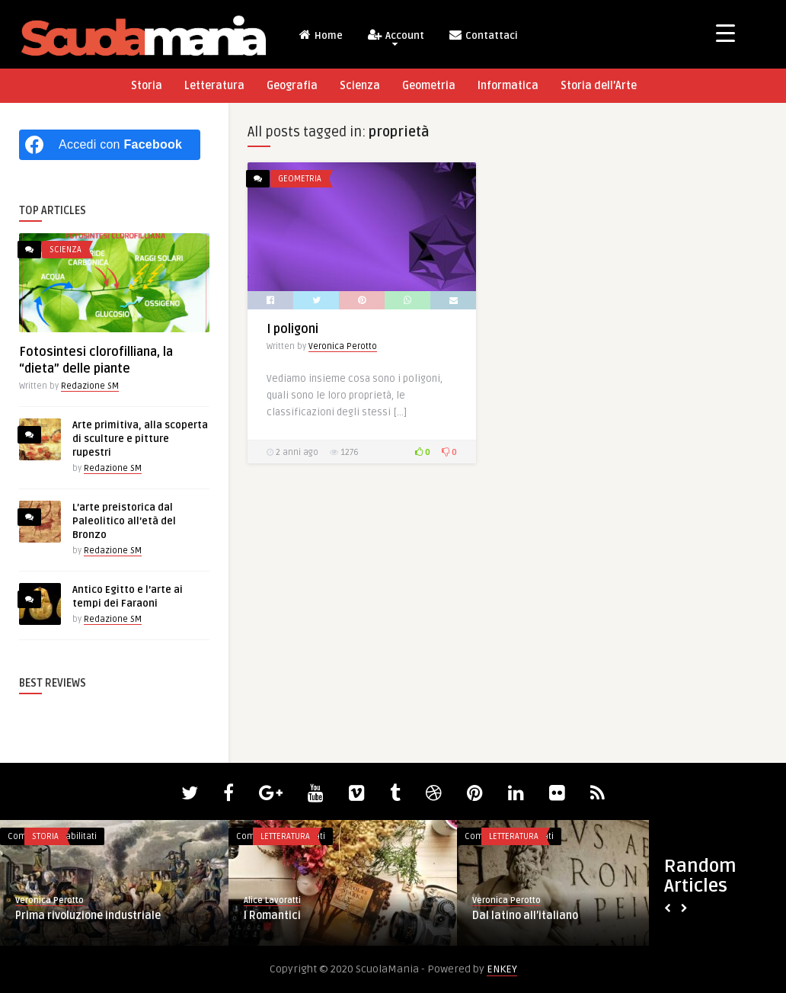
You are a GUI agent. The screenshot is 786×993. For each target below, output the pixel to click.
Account (395, 37)
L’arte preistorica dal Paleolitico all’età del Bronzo (124, 521)
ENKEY (502, 969)
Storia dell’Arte (599, 85)
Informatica (508, 85)
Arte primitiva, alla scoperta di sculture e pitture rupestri (140, 439)
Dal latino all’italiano (525, 915)
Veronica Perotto (342, 346)
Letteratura (214, 85)
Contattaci (483, 35)
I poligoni (292, 329)
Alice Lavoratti (272, 900)
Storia (146, 85)
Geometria (428, 85)
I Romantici (272, 915)
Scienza (360, 85)
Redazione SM (90, 386)
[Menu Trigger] (725, 32)
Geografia (292, 85)
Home (320, 35)
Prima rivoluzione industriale (88, 915)
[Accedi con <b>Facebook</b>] (109, 145)
